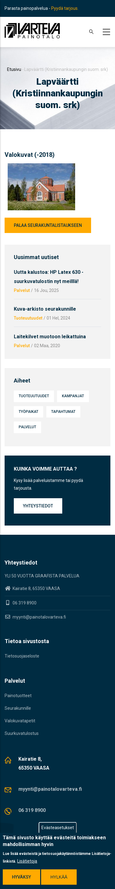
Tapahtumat (63, 412)
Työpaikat (28, 412)
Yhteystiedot (38, 505)
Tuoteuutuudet (28, 318)
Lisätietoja (27, 861)
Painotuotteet (18, 695)
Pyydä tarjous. (65, 8)
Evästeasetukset (57, 827)
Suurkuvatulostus (22, 733)
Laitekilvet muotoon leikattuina (50, 337)
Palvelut (22, 290)
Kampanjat (73, 396)
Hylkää (58, 877)
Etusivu (14, 69)
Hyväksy (21, 877)
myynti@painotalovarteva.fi (35, 617)
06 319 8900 (32, 810)
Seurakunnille (18, 708)
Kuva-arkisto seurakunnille (45, 309)
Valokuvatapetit (20, 720)
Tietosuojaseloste (22, 656)
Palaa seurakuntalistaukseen (48, 225)
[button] (41, 167)
